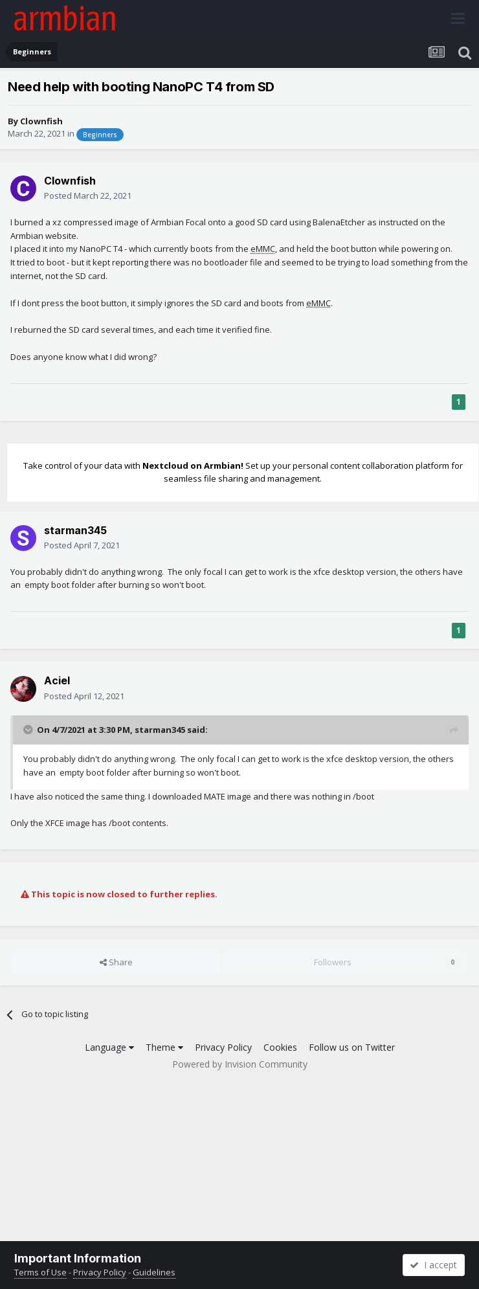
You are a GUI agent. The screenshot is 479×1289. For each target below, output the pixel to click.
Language (109, 1047)
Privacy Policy (223, 1047)
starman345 (75, 530)
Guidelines (154, 1272)
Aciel (57, 680)
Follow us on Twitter (352, 1047)
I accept (433, 1265)
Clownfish (41, 121)
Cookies (280, 1047)
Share (116, 962)
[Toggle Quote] (29, 729)
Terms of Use (40, 1272)
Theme (164, 1047)
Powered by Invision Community (239, 1064)
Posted (87, 195)
